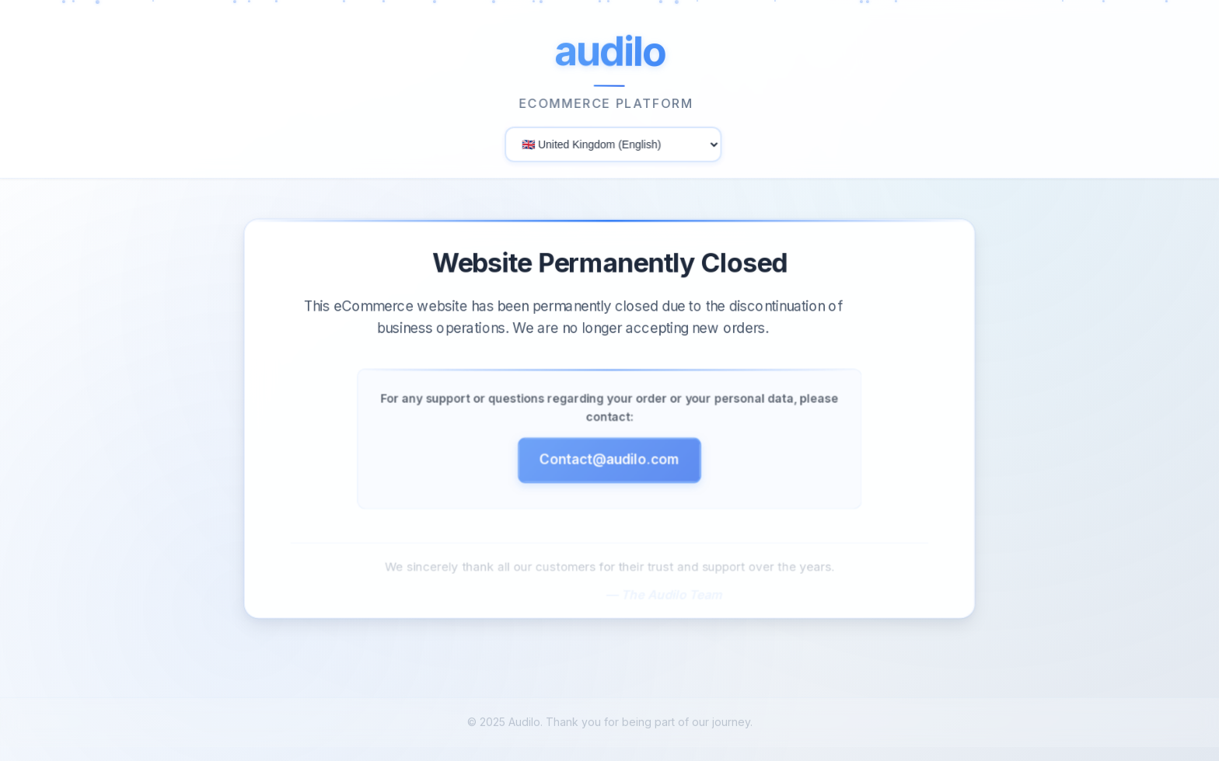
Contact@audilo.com (609, 464)
